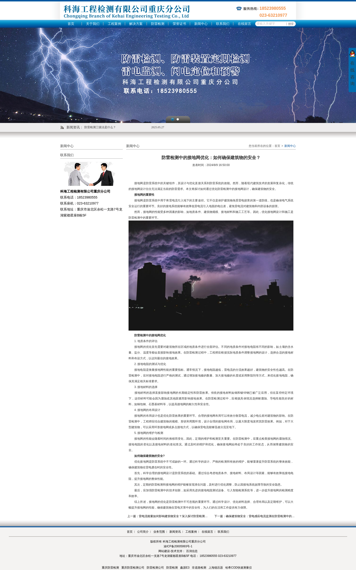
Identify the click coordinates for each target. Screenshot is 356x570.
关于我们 (92, 24)
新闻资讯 (175, 531)
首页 (71, 24)
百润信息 (192, 551)
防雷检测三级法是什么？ (100, 127)
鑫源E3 (184, 567)
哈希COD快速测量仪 (238, 567)
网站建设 (164, 551)
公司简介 (143, 531)
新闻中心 (201, 24)
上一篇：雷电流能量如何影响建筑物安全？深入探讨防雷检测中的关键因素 (174, 516)
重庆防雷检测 (110, 567)
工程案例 (114, 24)
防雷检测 (157, 24)
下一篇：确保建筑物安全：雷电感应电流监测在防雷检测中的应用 (255, 516)
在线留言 (244, 24)
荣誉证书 (179, 24)
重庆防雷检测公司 (132, 567)
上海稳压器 (216, 567)
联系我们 (222, 24)
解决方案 (136, 24)
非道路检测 (199, 567)
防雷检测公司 (155, 567)
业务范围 (159, 531)
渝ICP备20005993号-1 (178, 546)
